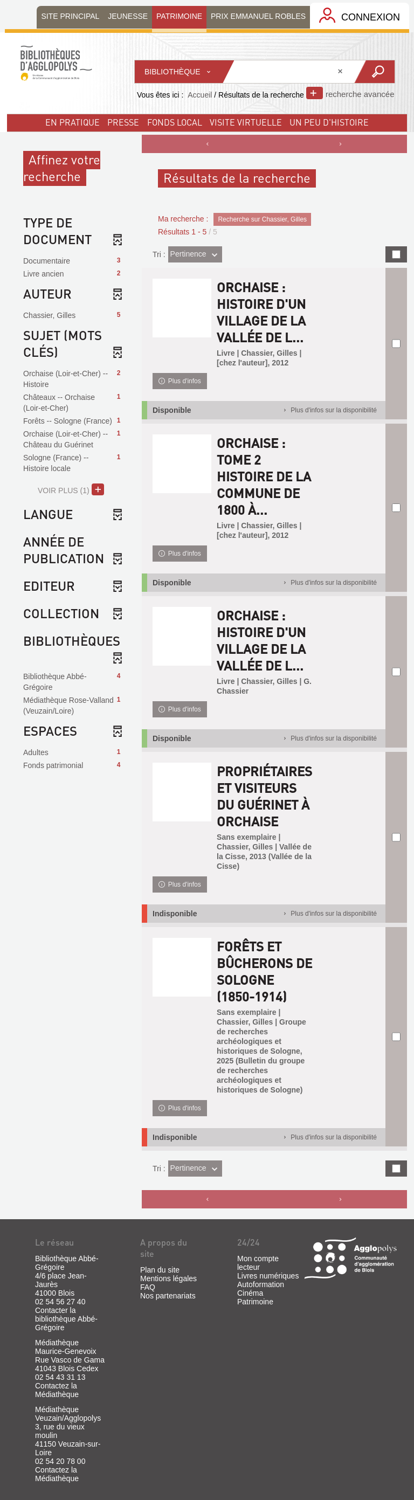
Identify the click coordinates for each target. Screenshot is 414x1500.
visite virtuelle (246, 122)
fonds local (174, 122)
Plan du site (160, 1270)
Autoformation (260, 1284)
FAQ (147, 1287)
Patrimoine (255, 1301)
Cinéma (250, 1293)
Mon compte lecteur (258, 1262)
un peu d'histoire (329, 122)
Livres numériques (268, 1275)
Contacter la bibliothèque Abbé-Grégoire (66, 1319)
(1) (71, 489)
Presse (123, 122)
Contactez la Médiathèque (57, 1390)
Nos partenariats (168, 1295)
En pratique (72, 122)
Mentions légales (168, 1278)
